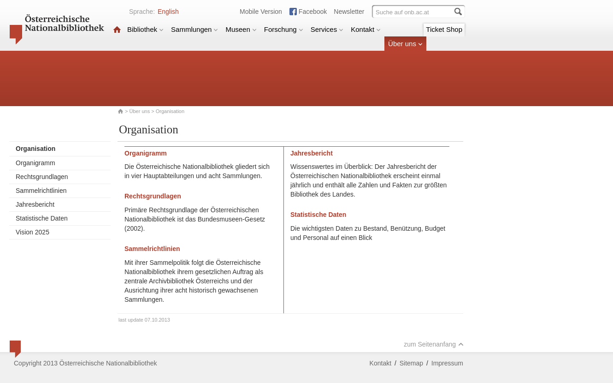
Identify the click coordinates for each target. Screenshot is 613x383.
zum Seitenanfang (434, 344)
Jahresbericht (35, 204)
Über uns (405, 44)
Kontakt (366, 29)
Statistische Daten (42, 218)
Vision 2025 (32, 232)
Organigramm (35, 163)
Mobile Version (261, 11)
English (168, 11)
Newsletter (349, 11)
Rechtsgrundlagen (42, 176)
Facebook (313, 11)
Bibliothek (145, 29)
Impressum (447, 363)
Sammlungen (194, 29)
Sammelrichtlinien (41, 190)
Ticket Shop (444, 29)
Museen (240, 29)
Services (327, 29)
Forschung (283, 29)
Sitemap (411, 363)
